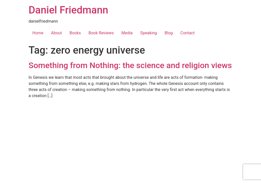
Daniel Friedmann (68, 10)
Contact (187, 32)
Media (127, 32)
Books (75, 32)
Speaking (148, 32)
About (56, 32)
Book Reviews (101, 32)
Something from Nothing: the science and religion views (130, 65)
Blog (169, 32)
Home (37, 32)
